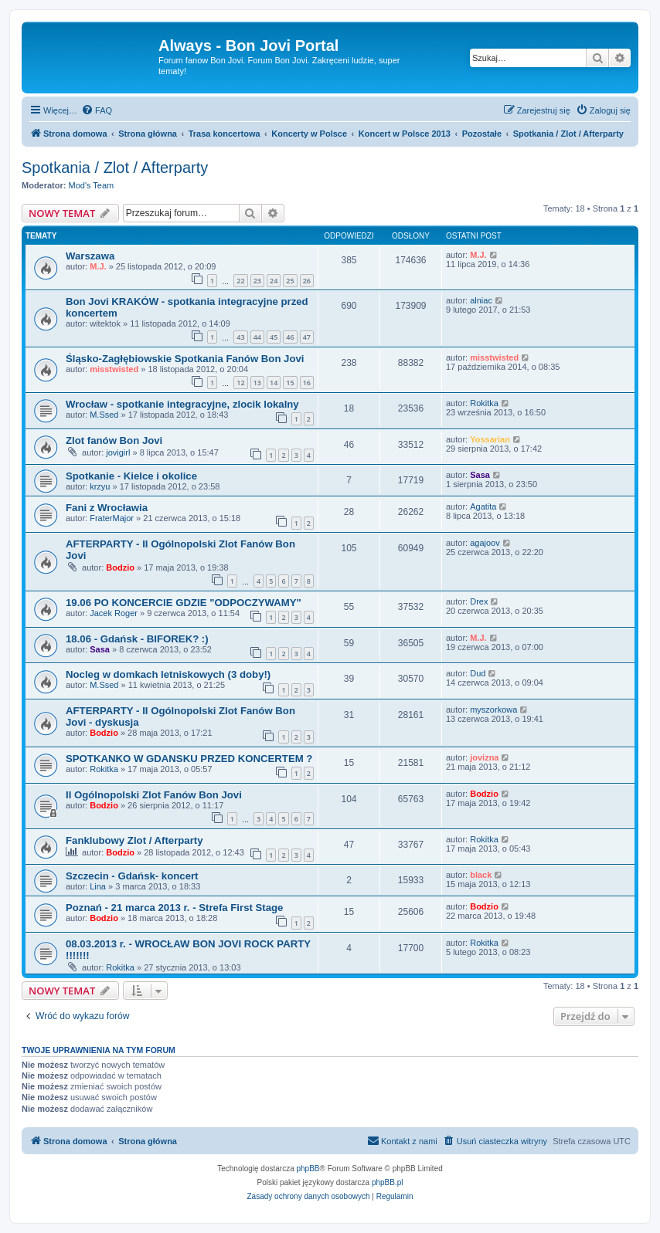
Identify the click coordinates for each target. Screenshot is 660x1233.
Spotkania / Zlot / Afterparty (115, 167)
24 (273, 281)
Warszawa (90, 256)
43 (240, 337)
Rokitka (484, 403)
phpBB (308, 1168)
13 (257, 383)
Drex (479, 601)
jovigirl (118, 452)
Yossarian (490, 439)
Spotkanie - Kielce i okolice (131, 476)
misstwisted (114, 369)
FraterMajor (112, 518)
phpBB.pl (387, 1182)
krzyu (100, 486)
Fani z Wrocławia (107, 507)
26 (307, 281)
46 (290, 337)
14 (273, 383)
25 (290, 281)
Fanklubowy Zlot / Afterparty (134, 840)
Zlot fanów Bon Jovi (114, 440)
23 (257, 281)
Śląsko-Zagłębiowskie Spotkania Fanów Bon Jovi (185, 358)
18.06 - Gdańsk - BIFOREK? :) (137, 639)
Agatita (483, 506)
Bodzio (120, 567)
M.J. (98, 266)
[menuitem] (96, 110)
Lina (98, 886)
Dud (477, 673)
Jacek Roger (114, 613)
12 (240, 383)
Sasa (480, 474)
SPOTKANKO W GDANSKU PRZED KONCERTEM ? (189, 758)
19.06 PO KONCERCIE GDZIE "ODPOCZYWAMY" (183, 602)
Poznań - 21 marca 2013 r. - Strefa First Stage (174, 907)
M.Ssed (104, 414)
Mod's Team (91, 185)
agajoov (485, 542)
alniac (481, 300)
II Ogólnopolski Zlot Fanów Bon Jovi (154, 795)
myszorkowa (493, 709)
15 (290, 383)
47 (307, 337)
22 (240, 281)
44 (257, 337)
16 (307, 383)
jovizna (484, 757)
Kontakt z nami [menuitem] (402, 1140)
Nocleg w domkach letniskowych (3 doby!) (168, 674)
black (481, 874)
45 (273, 337)
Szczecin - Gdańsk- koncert (132, 876)
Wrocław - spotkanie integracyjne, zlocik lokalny (182, 404)
